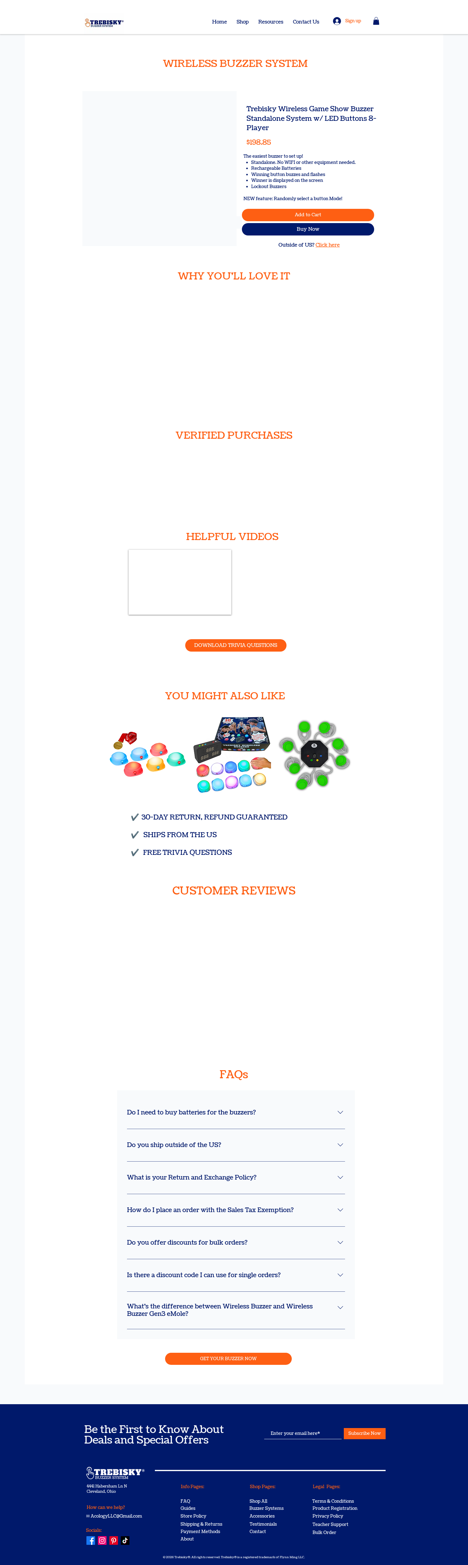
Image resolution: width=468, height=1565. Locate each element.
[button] (376, 21)
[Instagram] (102, 1540)
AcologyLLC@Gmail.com (116, 1516)
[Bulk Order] (334, 1533)
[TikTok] (125, 1540)
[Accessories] (272, 1516)
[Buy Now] (308, 229)
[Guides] (203, 1509)
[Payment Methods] (203, 1532)
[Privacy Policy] (334, 1516)
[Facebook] (90, 1540)
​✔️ (136, 817)
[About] (203, 1539)
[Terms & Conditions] (334, 1501)
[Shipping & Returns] (203, 1524)
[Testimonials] (272, 1524)
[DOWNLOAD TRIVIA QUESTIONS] (235, 645)
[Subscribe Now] (365, 1433)
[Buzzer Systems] (271, 1509)
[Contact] (272, 1532)
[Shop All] (272, 1501)
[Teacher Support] (334, 1525)
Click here (328, 245)
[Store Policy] (203, 1516)
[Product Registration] (335, 1509)
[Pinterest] (113, 1540)
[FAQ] (203, 1501)
